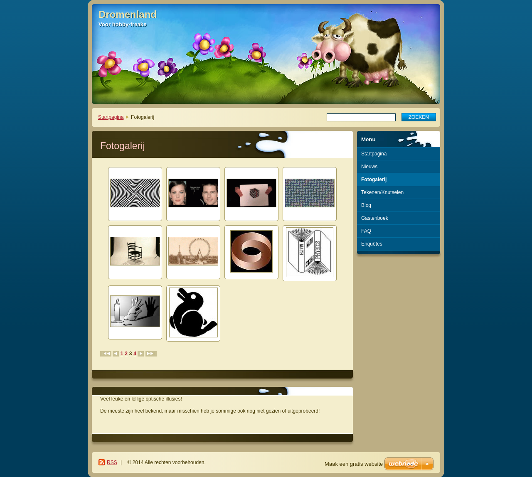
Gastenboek (374, 218)
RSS (112, 462)
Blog (366, 205)
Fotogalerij (374, 179)
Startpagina (110, 117)
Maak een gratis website (354, 464)
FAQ (366, 231)
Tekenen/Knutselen (382, 192)
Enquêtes (371, 244)
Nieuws (369, 167)
